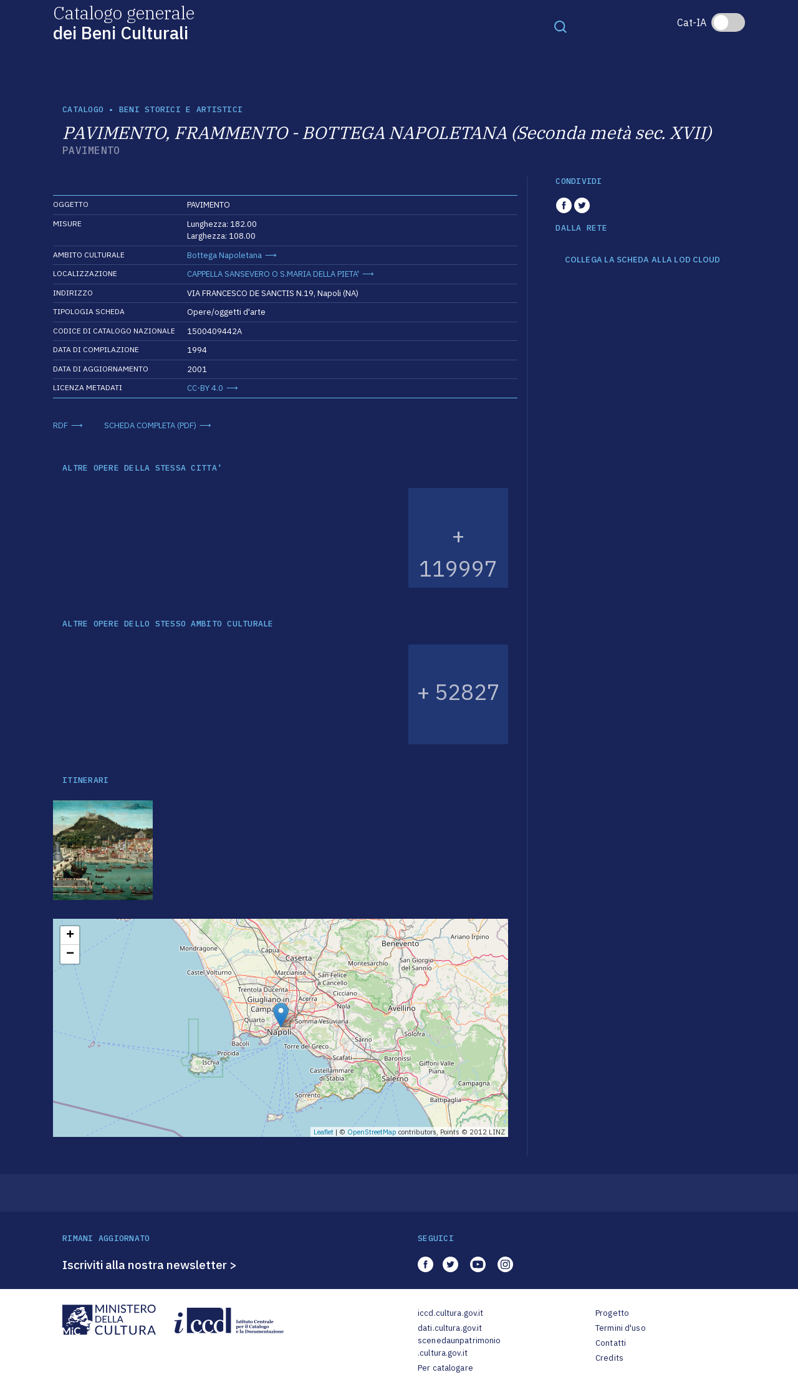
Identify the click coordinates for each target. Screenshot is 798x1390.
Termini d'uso (620, 1328)
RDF (60, 425)
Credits (609, 1358)
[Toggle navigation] (560, 26)
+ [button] (70, 935)
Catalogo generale (124, 22)
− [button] (70, 954)
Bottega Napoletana (224, 255)
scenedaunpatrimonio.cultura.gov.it (459, 1346)
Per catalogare (445, 1368)
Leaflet (324, 1132)
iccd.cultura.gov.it (450, 1313)
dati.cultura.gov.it (450, 1328)
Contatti (610, 1343)
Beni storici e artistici (181, 109)
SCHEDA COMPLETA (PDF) (150, 425)
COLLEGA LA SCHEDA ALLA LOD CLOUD (642, 260)
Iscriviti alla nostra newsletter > (149, 1264)
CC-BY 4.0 (205, 388)
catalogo (82, 109)
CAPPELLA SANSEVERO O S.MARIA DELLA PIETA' (273, 274)
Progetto (612, 1313)
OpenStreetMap (372, 1132)
